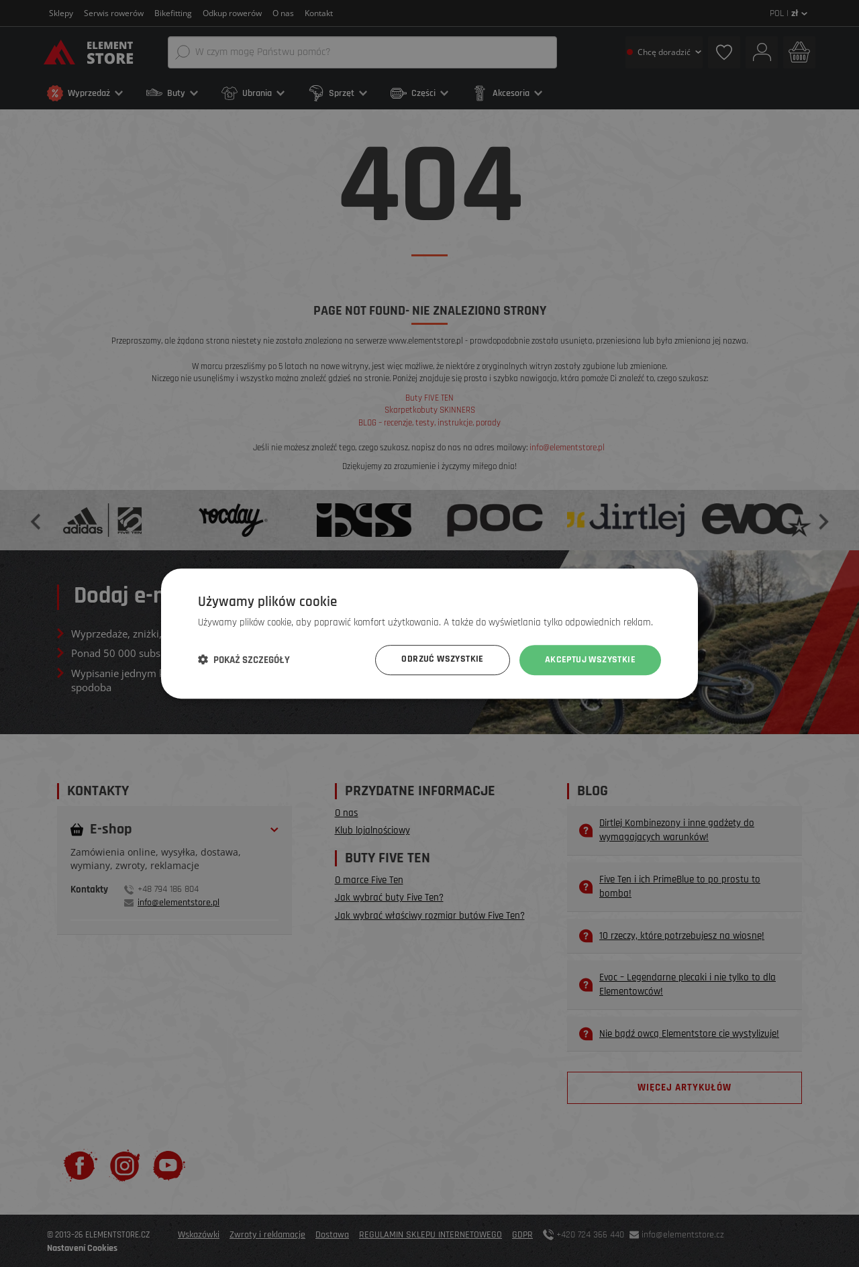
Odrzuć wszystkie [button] (442, 660)
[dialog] (429, 633)
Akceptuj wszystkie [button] (590, 660)
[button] (244, 660)
